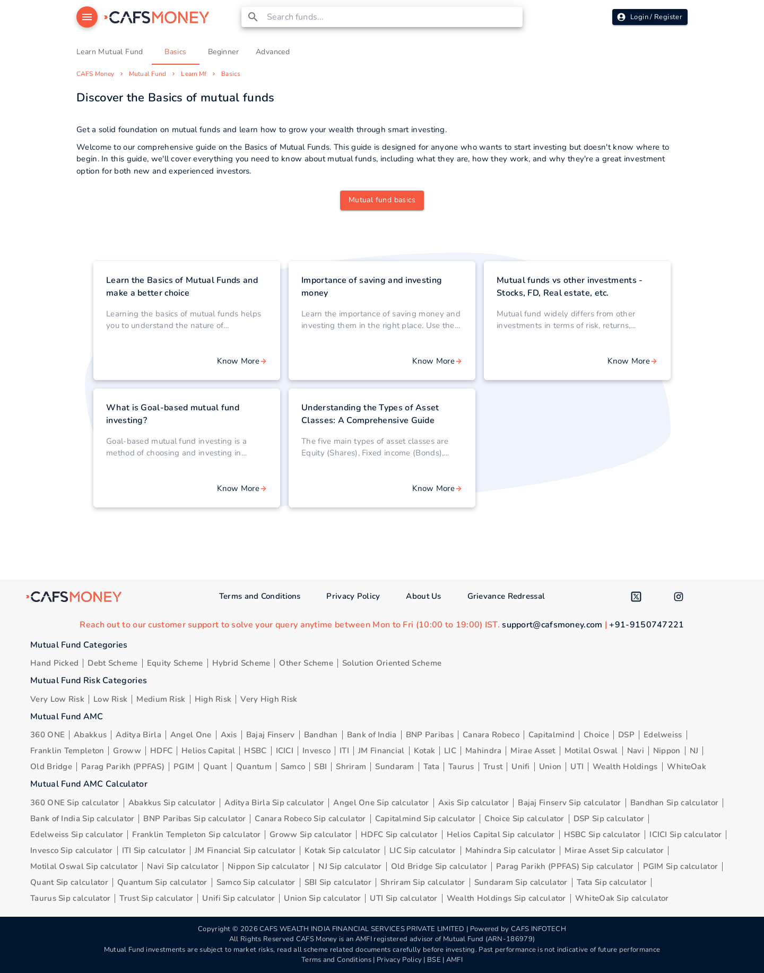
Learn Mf (193, 74)
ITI (344, 750)
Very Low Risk (57, 699)
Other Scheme (306, 663)
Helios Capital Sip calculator (501, 834)
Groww (127, 750)
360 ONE (47, 734)
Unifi (520, 766)
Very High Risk (268, 699)
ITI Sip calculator (154, 850)
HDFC (161, 750)
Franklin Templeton (67, 750)
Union (550, 766)
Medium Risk (160, 699)
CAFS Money (95, 74)
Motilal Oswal (591, 750)
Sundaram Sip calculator (521, 882)
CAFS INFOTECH (538, 929)
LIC (450, 750)
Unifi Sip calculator (238, 898)
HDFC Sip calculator (399, 834)
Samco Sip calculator (256, 882)
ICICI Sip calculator (685, 834)
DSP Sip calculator (609, 818)
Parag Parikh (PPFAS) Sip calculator (565, 866)
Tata (431, 766)
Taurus (461, 766)
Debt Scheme (112, 663)
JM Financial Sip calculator (245, 850)
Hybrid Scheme (241, 663)
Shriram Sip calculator (422, 882)
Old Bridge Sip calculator (439, 866)
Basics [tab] (175, 52)
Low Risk (110, 699)
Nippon (667, 750)
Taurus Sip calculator (70, 898)
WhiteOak (686, 766)
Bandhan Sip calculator (674, 802)
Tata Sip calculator (612, 882)
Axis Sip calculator (473, 802)
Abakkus (90, 734)
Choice (596, 734)
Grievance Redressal (506, 596)
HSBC (255, 750)
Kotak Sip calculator (342, 850)
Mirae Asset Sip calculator (614, 850)
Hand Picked (54, 663)
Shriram (351, 766)
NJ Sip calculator (349, 866)
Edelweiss (663, 734)
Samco (293, 766)
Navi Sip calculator (183, 866)
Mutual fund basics (382, 200)
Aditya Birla (138, 734)
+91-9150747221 (646, 625)
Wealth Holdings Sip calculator (506, 898)
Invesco (316, 750)
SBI (320, 766)
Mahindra (483, 750)
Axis (229, 734)
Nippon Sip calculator (268, 866)
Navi (635, 750)
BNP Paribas (430, 734)
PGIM (183, 766)
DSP (626, 734)
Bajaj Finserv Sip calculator (569, 802)
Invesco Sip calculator (71, 850)
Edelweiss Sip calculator (76, 834)
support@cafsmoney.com (552, 625)
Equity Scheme (175, 663)
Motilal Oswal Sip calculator (84, 866)
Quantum (254, 766)
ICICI (285, 750)
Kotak (425, 750)
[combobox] (393, 17)
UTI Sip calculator (403, 898)
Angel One (191, 734)
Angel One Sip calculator (381, 802)
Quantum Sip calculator (162, 882)
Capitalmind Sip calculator (425, 818)
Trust (493, 766)
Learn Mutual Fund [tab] (109, 52)
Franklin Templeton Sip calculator (196, 834)
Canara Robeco (491, 734)
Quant (215, 766)
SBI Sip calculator (338, 882)
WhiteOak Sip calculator (622, 898)
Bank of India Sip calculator (82, 818)
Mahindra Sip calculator (510, 850)
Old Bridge (51, 766)
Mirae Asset (532, 750)
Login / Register (650, 17)
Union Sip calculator (322, 898)
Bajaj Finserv (270, 734)
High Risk (213, 699)
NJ (694, 750)
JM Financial (381, 750)
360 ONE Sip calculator (74, 802)
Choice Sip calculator (524, 818)
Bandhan (321, 734)
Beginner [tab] (223, 52)
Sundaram (394, 766)
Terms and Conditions (260, 596)
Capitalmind (551, 734)
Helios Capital (208, 750)
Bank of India (372, 734)
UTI (577, 766)
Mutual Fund (147, 74)
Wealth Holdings (625, 766)
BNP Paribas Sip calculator (194, 818)
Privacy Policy (353, 596)
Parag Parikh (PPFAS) (122, 766)
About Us (423, 596)
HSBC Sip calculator (602, 834)
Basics (230, 74)
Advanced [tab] (272, 52)
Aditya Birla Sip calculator (274, 802)
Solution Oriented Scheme (391, 663)
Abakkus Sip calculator (172, 802)
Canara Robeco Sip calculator (310, 818)
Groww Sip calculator (311, 834)
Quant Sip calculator (69, 882)
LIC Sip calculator (422, 850)
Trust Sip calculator (156, 898)
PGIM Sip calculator (680, 866)
